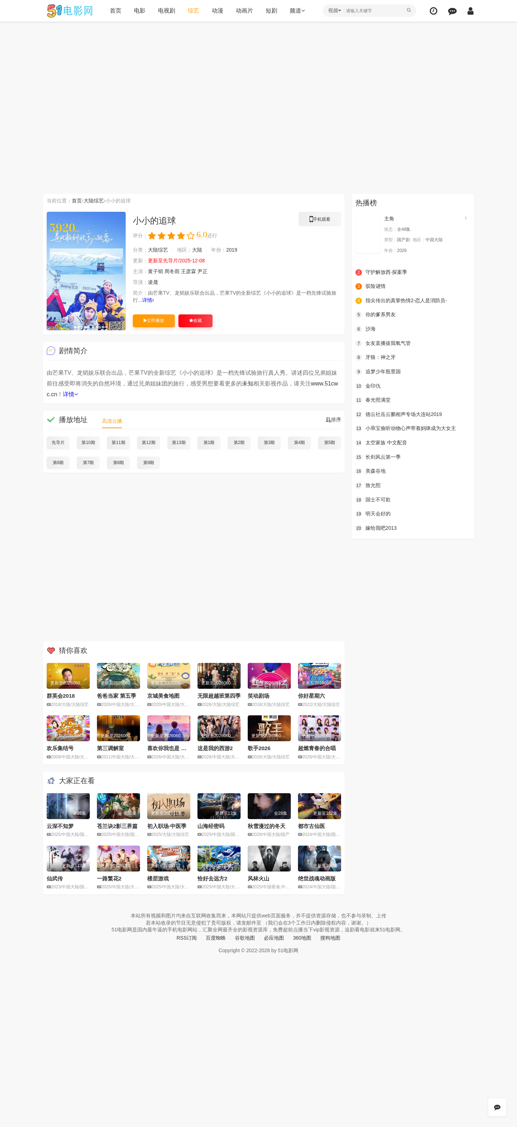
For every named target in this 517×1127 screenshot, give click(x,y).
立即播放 (154, 320)
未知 (247, 383)
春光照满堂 (373, 400)
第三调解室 (110, 748)
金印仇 (368, 386)
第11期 (118, 442)
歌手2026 (259, 748)
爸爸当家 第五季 (116, 696)
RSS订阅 (186, 937)
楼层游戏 (158, 878)
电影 (139, 11)
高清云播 (112, 421)
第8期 (118, 462)
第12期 (148, 442)
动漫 (217, 11)
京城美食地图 (163, 696)
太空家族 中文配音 (381, 443)
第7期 (88, 462)
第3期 (269, 442)
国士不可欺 (373, 499)
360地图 (302, 937)
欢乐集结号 (60, 748)
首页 (115, 11)
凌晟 (153, 282)
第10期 (88, 442)
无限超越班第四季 (219, 696)
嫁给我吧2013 (376, 528)
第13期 (178, 442)
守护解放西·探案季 (381, 272)
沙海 (365, 329)
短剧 (271, 11)
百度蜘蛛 (216, 937)
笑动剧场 (258, 696)
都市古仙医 (311, 826)
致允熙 (368, 485)
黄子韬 (155, 271)
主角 (389, 218)
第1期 (209, 442)
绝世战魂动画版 (317, 878)
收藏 (195, 320)
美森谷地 (370, 471)
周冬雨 (172, 271)
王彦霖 (188, 271)
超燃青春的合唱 (317, 748)
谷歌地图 (245, 937)
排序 (333, 419)
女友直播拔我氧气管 (383, 343)
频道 (296, 11)
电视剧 (166, 11)
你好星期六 (311, 696)
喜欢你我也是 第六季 (172, 748)
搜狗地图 (331, 937)
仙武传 (55, 878)
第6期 (58, 462)
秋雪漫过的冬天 (266, 826)
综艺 (193, 11)
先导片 (58, 442)
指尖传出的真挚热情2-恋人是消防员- (401, 301)
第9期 (148, 462)
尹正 (202, 271)
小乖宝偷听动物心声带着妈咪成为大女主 (405, 428)
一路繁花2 (109, 878)
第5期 (329, 442)
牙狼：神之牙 (375, 357)
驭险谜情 (370, 286)
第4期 (299, 442)
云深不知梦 (60, 826)
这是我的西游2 (215, 748)
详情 (148, 300)
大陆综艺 (94, 201)
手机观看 (320, 220)
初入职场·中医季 (166, 826)
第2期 (239, 442)
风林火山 (258, 878)
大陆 (197, 250)
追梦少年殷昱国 (378, 372)
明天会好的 (373, 513)
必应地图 (274, 937)
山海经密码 (210, 826)
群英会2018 (61, 696)
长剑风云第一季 (378, 457)
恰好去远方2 (212, 878)
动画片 (244, 11)
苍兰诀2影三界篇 (117, 826)
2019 (231, 250)
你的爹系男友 (375, 315)
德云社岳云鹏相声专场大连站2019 (398, 414)
